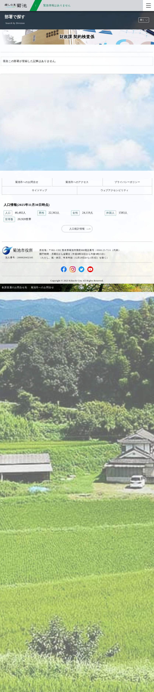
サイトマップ (39, 190)
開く (142, 20)
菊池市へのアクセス (77, 182)
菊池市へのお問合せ (26, 182)
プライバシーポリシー (127, 182)
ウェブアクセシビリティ (115, 190)
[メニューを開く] (148, 5)
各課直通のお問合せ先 (14, 287)
